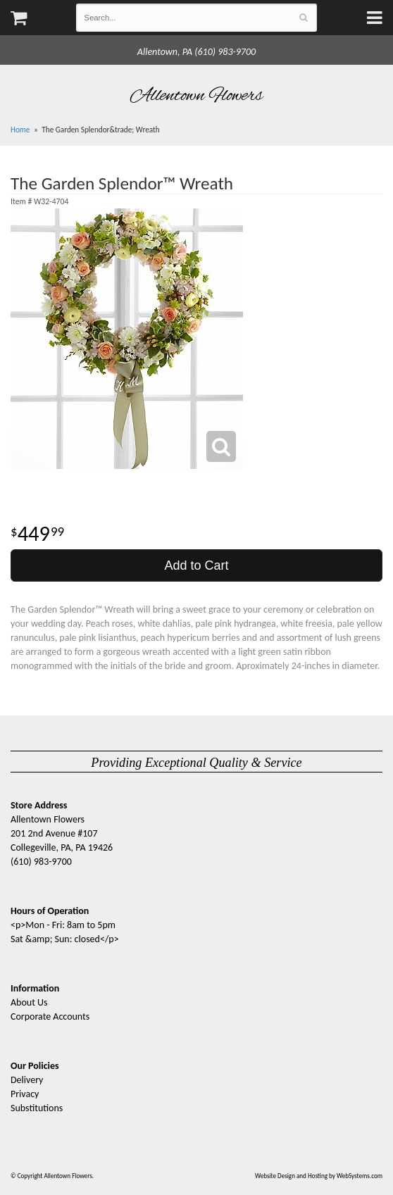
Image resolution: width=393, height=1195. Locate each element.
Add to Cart (196, 565)
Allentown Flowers (196, 96)
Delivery (27, 1080)
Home (20, 129)
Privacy (25, 1094)
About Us (29, 1002)
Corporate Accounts (50, 1016)
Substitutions (37, 1108)
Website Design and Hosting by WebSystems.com (318, 1176)
